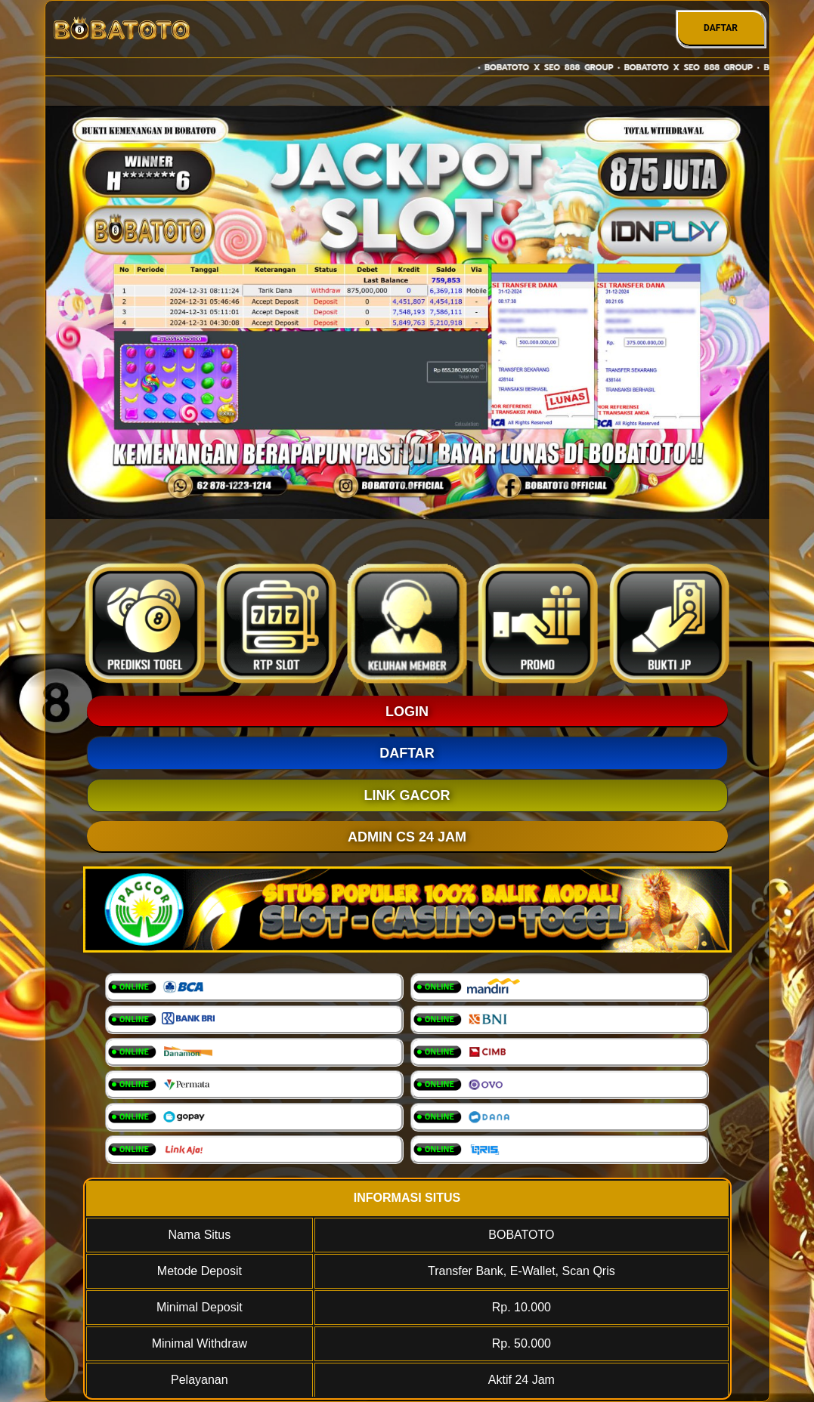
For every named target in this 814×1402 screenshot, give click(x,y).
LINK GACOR (407, 795)
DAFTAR (721, 28)
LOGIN (407, 711)
